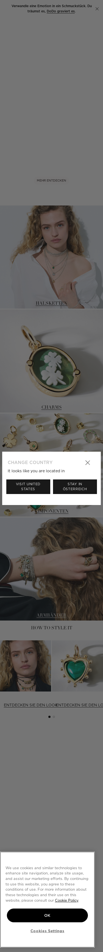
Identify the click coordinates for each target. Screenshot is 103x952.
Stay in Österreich (75, 486)
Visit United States (28, 486)
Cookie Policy (66, 900)
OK (47, 915)
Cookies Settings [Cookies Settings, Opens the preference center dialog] (47, 931)
